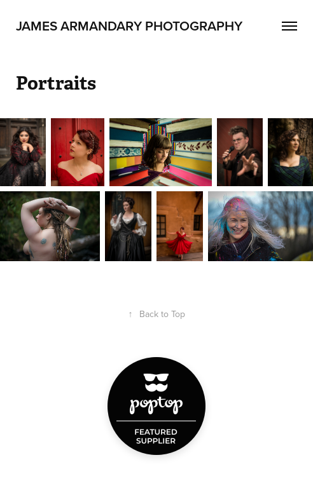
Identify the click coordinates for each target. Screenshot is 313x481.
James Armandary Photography (129, 25)
